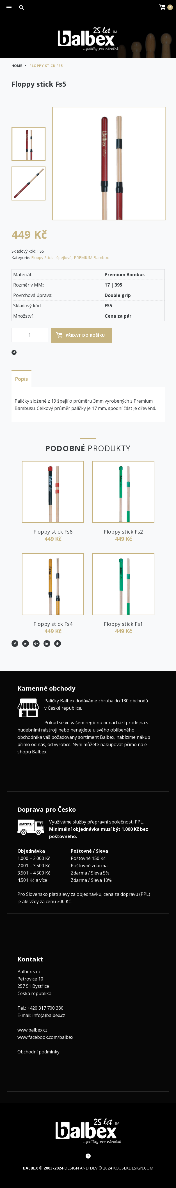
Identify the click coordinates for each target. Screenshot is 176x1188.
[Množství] (30, 335)
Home (17, 65)
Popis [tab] (21, 378)
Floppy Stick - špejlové (51, 257)
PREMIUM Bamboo (91, 257)
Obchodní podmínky (38, 1051)
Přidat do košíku (85, 335)
